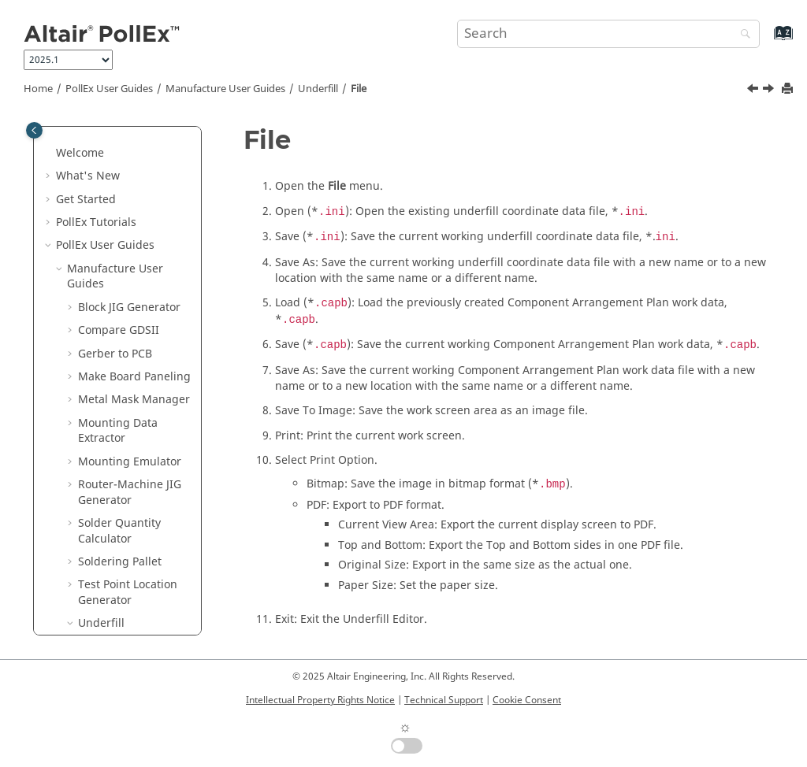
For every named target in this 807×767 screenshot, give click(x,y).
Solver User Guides (117, 520)
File (358, 89)
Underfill (318, 89)
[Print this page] (789, 89)
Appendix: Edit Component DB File (139, 466)
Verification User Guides (110, 551)
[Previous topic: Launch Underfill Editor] (754, 90)
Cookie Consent (527, 700)
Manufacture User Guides (225, 89)
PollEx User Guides (109, 89)
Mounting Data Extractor (118, 135)
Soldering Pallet (120, 266)
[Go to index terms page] (766, 40)
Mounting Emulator (129, 165)
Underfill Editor (129, 436)
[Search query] (608, 34)
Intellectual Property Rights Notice (320, 700)
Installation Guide (120, 605)
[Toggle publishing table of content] (34, 130)
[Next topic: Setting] (770, 90)
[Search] (742, 35)
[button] (71, 127)
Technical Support (443, 700)
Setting (108, 412)
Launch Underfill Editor (133, 359)
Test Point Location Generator (127, 296)
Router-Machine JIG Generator (129, 196)
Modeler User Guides (123, 497)
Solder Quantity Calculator (119, 235)
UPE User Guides (111, 582)
